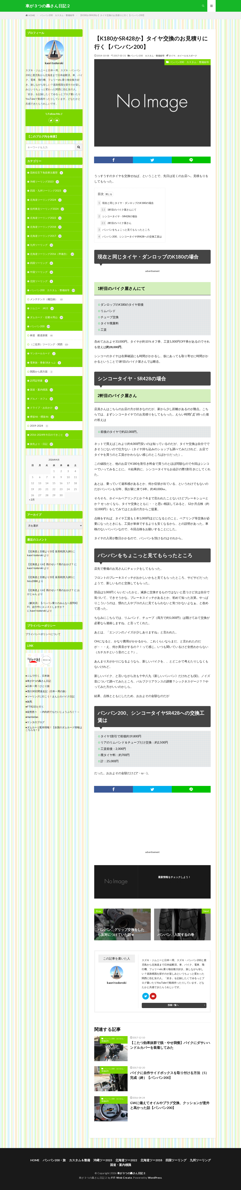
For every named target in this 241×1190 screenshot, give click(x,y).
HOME (32, 15)
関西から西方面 (41, 371)
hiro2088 (32, 581)
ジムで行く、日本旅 (38, 675)
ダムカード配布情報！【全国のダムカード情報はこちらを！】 (54, 728)
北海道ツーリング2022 (46, 218)
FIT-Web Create (121, 1177)
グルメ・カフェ (41, 399)
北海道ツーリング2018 (46, 227)
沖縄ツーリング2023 (44, 181)
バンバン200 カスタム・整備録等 (57, 15)
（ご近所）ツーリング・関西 (49, 344)
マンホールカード (43, 353)
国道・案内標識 (41, 390)
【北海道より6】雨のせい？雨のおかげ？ (50, 564)
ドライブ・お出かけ (44, 408)
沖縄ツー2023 (102, 1160)
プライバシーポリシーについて (43, 634)
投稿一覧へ (173, 1005)
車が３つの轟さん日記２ (48, 6)
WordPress (155, 1177)
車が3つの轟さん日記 (39, 680)
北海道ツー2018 (151, 1160)
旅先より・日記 (41, 444)
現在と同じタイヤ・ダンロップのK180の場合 (125, 203)
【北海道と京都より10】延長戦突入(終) (49, 551)
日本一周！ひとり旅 (38, 685)
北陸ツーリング (41, 281)
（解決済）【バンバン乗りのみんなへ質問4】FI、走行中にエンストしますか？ (53, 604)
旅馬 (29, 701)
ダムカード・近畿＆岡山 (46, 317)
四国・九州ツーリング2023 (48, 191)
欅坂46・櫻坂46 (42, 417)
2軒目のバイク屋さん (116, 223)
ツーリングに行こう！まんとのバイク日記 (51, 696)
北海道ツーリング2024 (46, 200)
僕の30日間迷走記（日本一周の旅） (47, 691)
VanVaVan (32, 716)
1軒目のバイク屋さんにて (118, 209)
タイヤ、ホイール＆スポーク (183, 55)
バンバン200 (40, 326)
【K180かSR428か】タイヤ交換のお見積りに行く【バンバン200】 (112, 15)
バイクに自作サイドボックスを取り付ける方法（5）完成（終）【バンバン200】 (169, 1075)
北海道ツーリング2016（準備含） (52, 254)
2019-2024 (39, 426)
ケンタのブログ (36, 722)
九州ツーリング (41, 245)
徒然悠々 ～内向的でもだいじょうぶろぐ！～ (53, 711)
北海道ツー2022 (126, 1160)
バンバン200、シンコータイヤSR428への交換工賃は (129, 236)
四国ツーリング (41, 263)
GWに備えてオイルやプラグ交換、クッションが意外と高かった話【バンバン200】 (169, 1105)
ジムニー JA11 (42, 308)
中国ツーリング (41, 272)
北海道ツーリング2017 (46, 236)
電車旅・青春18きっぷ (45, 362)
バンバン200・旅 (54, 1160)
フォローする (174, 881)
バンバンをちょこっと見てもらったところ (123, 229)
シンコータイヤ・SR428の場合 (117, 216)
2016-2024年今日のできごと (49, 435)
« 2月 (32, 499)
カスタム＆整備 (79, 1160)
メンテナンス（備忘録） (46, 299)
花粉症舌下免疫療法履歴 (46, 172)
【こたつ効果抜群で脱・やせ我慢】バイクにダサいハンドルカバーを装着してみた (170, 1045)
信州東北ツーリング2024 (47, 209)
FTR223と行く (35, 706)
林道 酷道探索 (41, 335)
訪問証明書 (39, 381)
